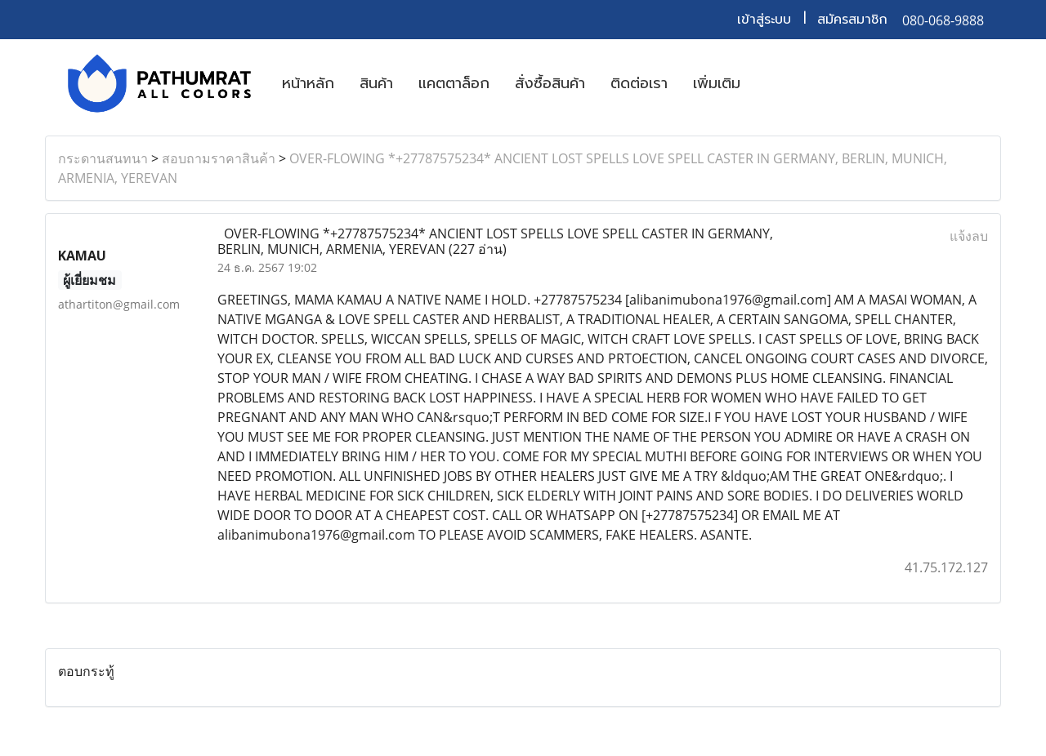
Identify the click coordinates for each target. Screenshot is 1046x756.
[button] (767, 83)
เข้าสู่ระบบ (764, 19)
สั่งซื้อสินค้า (550, 83)
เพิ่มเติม (716, 83)
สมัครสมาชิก (852, 19)
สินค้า (376, 83)
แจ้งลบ (969, 236)
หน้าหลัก (308, 83)
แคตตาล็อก (453, 83)
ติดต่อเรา (639, 83)
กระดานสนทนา (103, 158)
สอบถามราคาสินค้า (218, 158)
